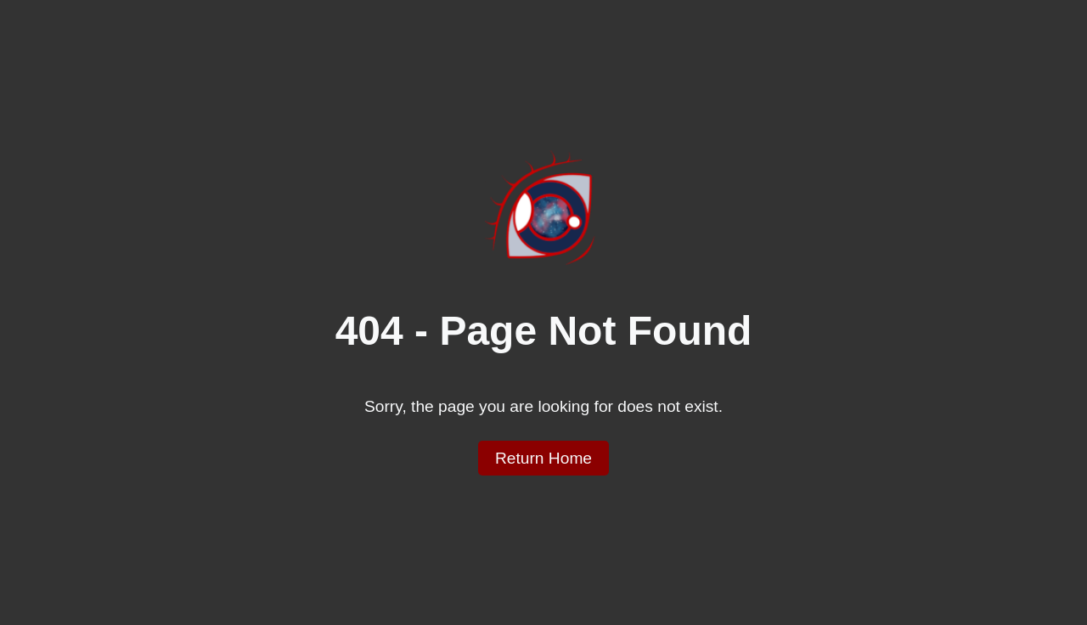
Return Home (543, 458)
